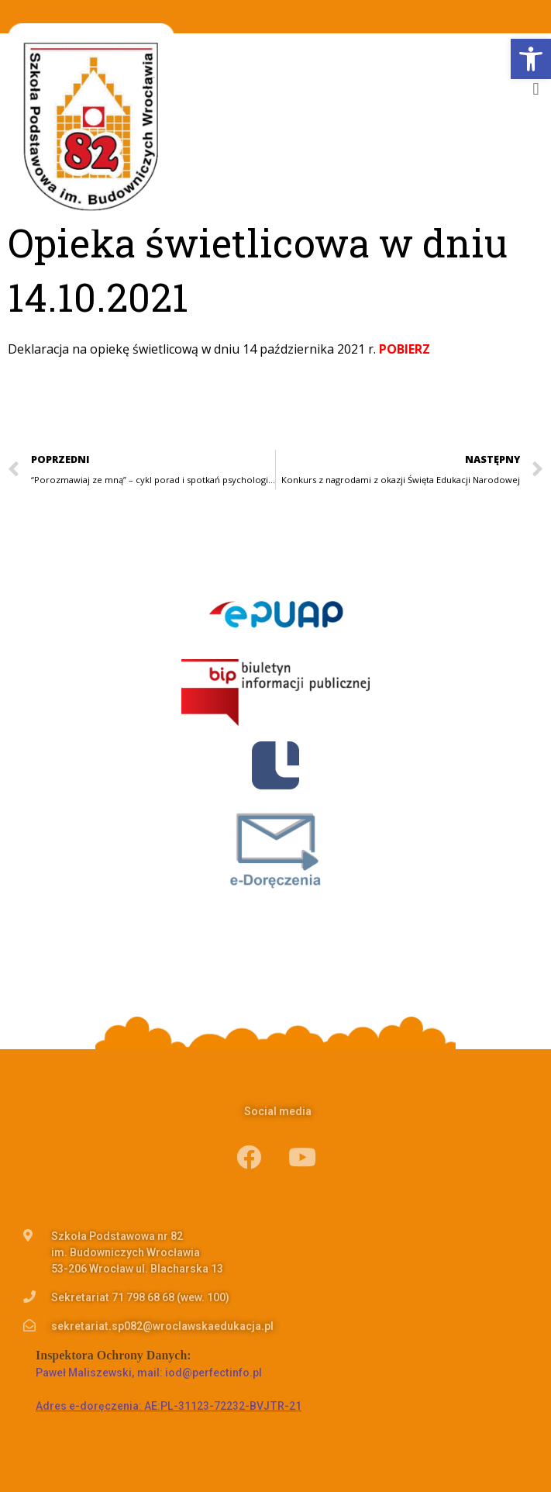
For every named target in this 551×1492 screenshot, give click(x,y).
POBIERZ (404, 348)
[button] (536, 89)
